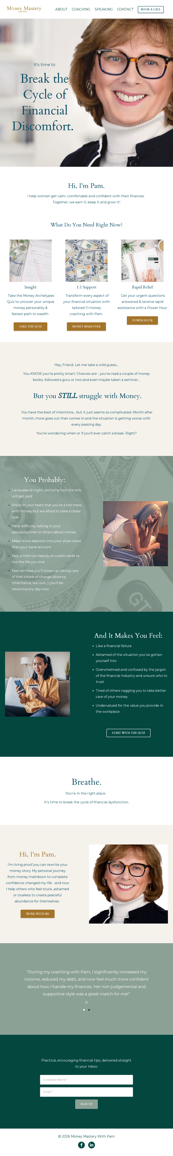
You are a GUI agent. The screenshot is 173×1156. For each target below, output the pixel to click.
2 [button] (89, 1010)
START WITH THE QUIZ (128, 733)
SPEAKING (104, 9)
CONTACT (125, 9)
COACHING (81, 9)
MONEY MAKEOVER (86, 326)
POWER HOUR (142, 320)
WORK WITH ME (37, 914)
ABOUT (61, 9)
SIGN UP (86, 1104)
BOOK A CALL (151, 9)
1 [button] (84, 1010)
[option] (86, 983)
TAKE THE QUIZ (30, 326)
